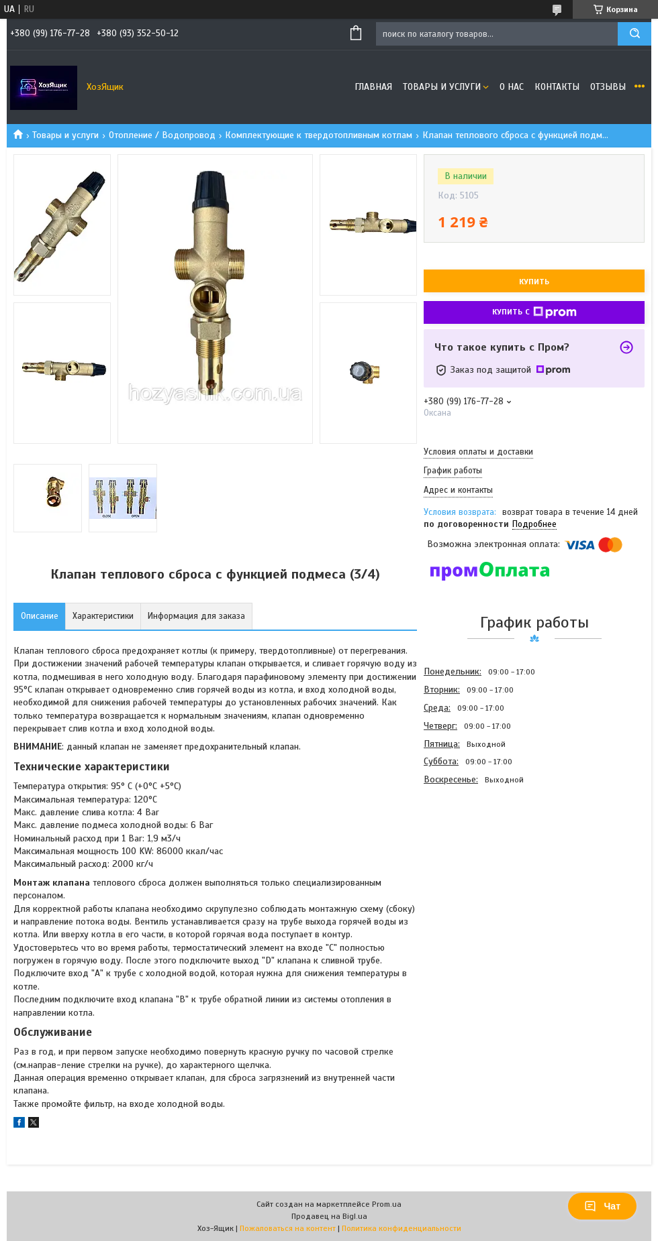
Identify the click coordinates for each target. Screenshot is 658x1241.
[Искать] (634, 34)
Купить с (534, 312)
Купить (534, 281)
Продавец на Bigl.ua (329, 1216)
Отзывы (608, 87)
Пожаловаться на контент (288, 1228)
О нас (512, 87)
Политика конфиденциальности (401, 1228)
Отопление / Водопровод (162, 135)
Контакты (556, 87)
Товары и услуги (442, 87)
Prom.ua (387, 1204)
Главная (373, 87)
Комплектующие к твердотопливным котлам (318, 135)
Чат (602, 1206)
